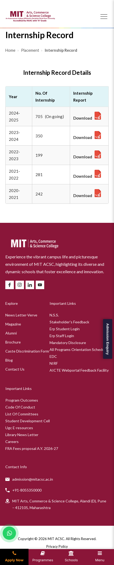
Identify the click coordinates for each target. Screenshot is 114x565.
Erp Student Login (65, 329)
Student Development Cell (27, 421)
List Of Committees (21, 414)
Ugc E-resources (19, 427)
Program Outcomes (21, 400)
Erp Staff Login (62, 335)
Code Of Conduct (20, 407)
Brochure (13, 342)
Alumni (11, 333)
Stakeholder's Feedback (69, 322)
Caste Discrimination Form (27, 351)
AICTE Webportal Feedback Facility (79, 370)
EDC (53, 356)
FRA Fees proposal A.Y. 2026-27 (31, 448)
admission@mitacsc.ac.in (32, 479)
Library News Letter (21, 434)
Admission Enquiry (107, 339)
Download (82, 118)
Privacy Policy (57, 546)
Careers (12, 441)
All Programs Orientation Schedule (78, 349)
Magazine (13, 324)
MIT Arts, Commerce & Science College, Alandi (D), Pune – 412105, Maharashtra (59, 504)
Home (10, 50)
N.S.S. (54, 315)
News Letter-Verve (21, 315)
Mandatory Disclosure (68, 342)
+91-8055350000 (27, 490)
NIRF (54, 363)
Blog (9, 360)
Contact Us (15, 369)
